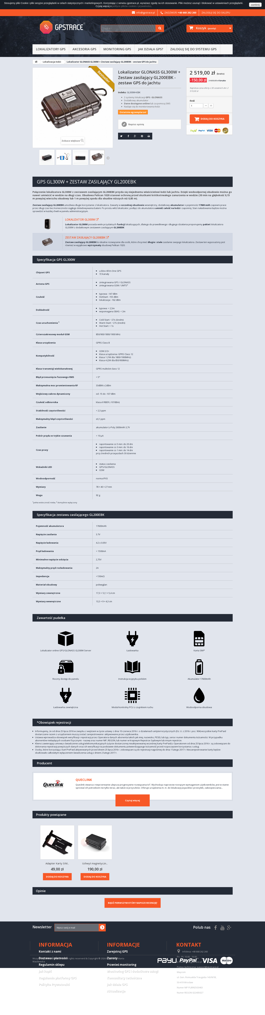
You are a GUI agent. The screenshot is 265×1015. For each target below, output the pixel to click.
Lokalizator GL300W (80, 219)
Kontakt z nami (50, 951)
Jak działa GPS (117, 984)
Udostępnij (127, 136)
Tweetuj (120, 136)
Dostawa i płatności (53, 958)
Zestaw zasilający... (57, 863)
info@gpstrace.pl (143, 12)
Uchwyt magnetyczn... (170, 863)
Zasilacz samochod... (95, 863)
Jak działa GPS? (150, 49)
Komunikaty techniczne (124, 978)
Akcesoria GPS (84, 49)
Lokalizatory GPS (51, 49)
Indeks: (122, 92)
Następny (108, 158)
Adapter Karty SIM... (132, 863)
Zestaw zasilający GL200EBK (85, 237)
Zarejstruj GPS (117, 951)
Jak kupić (45, 971)
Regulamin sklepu (51, 965)
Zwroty (112, 958)
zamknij (255, 4)
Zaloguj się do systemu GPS (193, 49)
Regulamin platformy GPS (57, 978)
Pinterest (141, 136)
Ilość (192, 100)
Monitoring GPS (117, 49)
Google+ (134, 136)
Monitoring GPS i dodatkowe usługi (132, 971)
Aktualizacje (116, 991)
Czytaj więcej (132, 800)
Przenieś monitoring (121, 965)
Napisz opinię (136, 124)
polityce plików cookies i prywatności (131, 6)
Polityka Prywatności (54, 984)
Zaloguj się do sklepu (216, 12)
